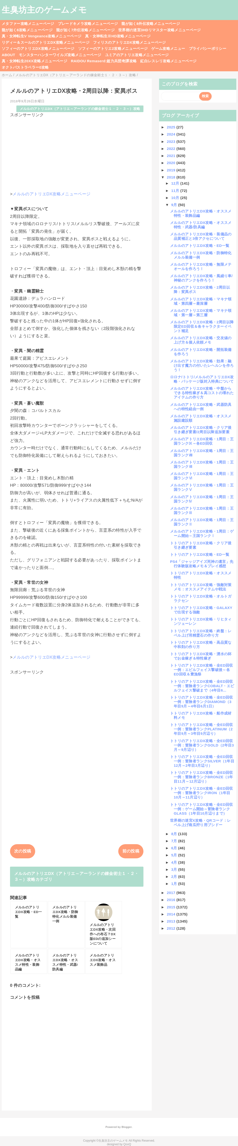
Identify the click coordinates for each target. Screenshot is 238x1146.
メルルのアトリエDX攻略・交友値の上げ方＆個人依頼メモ (201, 340)
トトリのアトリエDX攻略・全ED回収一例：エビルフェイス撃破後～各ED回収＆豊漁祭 (201, 669)
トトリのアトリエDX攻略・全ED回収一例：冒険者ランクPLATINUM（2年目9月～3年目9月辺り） (201, 729)
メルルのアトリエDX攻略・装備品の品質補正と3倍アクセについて (201, 236)
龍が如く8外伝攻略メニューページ (150, 23)
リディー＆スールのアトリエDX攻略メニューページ (45, 42)
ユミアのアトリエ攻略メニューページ (137, 55)
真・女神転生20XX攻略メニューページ (34, 61)
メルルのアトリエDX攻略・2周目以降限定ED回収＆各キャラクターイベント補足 (202, 326)
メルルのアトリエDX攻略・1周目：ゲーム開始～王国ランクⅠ (202, 533)
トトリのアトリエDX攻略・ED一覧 (199, 554)
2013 (171, 921)
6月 (174, 848)
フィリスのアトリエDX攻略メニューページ (129, 42)
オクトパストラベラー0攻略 (25, 67)
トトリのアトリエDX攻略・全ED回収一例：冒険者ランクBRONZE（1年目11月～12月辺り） (201, 776)
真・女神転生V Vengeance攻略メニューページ (41, 36)
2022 (171, 149)
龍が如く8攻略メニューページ (27, 30)
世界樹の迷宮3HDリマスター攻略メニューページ (159, 30)
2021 (171, 156)
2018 (171, 177)
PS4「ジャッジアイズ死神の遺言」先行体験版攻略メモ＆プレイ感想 (201, 563)
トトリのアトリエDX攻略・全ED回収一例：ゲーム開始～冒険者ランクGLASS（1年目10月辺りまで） (201, 808)
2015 (171, 907)
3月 (174, 869)
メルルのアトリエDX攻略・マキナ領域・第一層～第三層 (201, 312)
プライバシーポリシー (207, 48)
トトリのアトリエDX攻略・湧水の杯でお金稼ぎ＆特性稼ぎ (201, 656)
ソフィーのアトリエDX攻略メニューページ (38, 48)
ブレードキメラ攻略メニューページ (88, 23)
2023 (171, 141)
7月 (174, 841)
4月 (174, 862)
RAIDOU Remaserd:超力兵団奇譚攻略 (104, 61)
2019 (171, 170)
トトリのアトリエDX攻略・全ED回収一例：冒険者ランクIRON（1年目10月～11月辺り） (201, 792)
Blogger (126, 1126)
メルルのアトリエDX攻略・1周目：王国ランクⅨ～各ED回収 (202, 441)
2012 (171, 928)
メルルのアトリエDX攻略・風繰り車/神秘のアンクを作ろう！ (201, 278)
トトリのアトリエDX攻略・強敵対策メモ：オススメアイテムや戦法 (201, 587)
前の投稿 (130, 851)
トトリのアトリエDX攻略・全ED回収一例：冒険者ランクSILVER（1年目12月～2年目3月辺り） (202, 761)
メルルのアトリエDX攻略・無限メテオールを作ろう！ (201, 266)
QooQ (127, 1144)
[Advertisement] (76, 152)
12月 (175, 183)
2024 (171, 134)
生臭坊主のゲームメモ (44, 9)
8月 (174, 834)
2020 (171, 163)
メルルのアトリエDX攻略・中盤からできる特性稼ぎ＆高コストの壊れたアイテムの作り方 (202, 392)
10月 (175, 198)
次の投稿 (22, 851)
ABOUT (8, 55)
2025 (171, 127)
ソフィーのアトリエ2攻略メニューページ (113, 48)
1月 (174, 884)
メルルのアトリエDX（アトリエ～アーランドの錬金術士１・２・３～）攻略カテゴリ (76, 876)
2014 (171, 914)
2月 (174, 876)
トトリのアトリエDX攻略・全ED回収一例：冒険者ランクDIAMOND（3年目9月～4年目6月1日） (201, 701)
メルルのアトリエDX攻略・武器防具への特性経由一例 (201, 406)
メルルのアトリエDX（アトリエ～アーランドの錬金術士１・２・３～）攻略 (80, 109)
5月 (174, 855)
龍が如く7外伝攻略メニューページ (85, 30)
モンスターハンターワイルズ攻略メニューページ (60, 55)
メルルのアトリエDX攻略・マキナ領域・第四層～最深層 (201, 301)
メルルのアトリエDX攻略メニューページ (51, 194)
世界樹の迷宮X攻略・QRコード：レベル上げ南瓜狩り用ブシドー (200, 822)
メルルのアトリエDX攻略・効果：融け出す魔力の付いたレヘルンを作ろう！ (202, 365)
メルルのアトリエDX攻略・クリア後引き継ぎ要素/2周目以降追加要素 (201, 429)
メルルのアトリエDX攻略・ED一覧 (199, 245)
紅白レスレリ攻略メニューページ (168, 61)
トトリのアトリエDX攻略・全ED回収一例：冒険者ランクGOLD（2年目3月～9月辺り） (202, 745)
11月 (175, 191)
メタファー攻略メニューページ (28, 23)
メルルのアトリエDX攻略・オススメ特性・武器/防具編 (201, 225)
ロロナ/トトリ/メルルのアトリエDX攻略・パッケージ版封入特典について (202, 379)
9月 (174, 205)
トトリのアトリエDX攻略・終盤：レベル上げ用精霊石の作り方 (201, 633)
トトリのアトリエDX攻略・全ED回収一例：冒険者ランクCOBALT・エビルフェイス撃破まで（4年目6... (202, 685)
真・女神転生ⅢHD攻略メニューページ (118, 36)
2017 (171, 893)
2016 (171, 900)
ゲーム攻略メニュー (168, 48)
